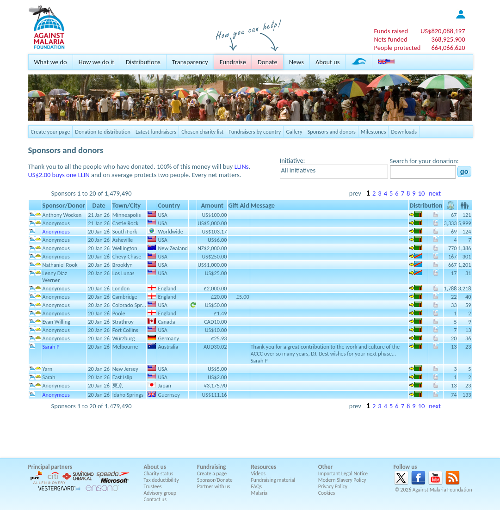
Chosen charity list (202, 131)
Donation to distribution (102, 131)
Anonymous (56, 231)
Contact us (155, 499)
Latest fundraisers (156, 131)
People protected (397, 47)
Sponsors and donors (332, 131)
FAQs (256, 486)
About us (327, 62)
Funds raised (391, 31)
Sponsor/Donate (215, 480)
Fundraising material (273, 480)
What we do (50, 62)
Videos (258, 473)
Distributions (143, 62)
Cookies (326, 493)
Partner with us (213, 486)
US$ (442, 31)
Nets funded (390, 39)
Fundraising (211, 466)
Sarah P (51, 346)
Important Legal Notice (343, 473)
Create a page (212, 473)
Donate (268, 62)
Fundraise (233, 62)
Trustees (153, 486)
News (296, 62)
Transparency (190, 62)
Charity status (158, 473)
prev (355, 193)
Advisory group (160, 493)
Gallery (294, 131)
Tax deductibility (161, 480)
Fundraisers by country (254, 131)
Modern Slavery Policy (342, 480)
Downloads (404, 131)
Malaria (259, 493)
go (464, 171)
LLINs (242, 166)
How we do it (96, 62)
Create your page (50, 131)
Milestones (373, 131)
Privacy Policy (332, 486)
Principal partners (50, 466)
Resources (263, 466)
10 (421, 193)
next (435, 193)
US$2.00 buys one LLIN (59, 175)
